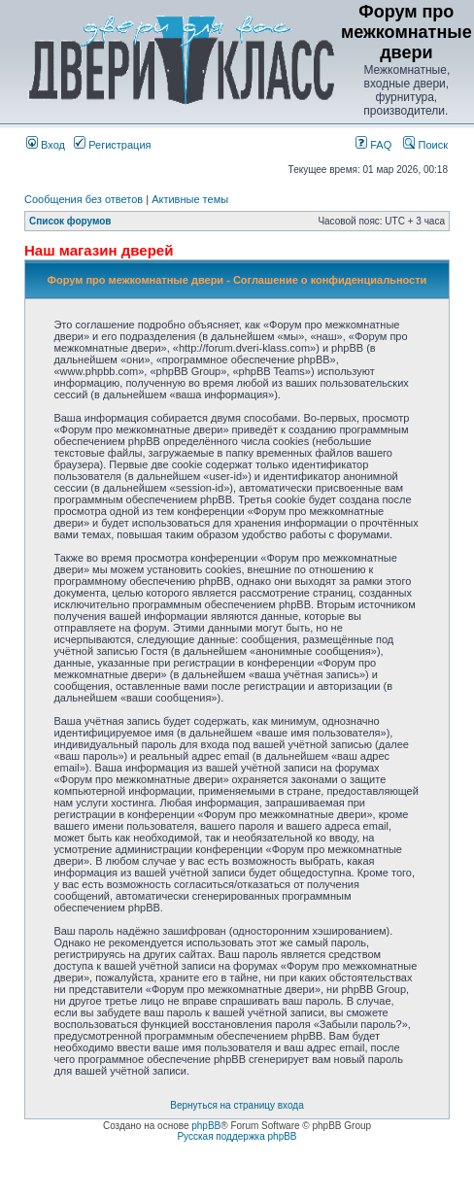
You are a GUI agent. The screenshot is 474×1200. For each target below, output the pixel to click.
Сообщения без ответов (83, 199)
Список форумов (70, 221)
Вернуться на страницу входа (236, 1105)
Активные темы (190, 199)
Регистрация (112, 145)
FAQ (373, 145)
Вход (45, 145)
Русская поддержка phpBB (236, 1136)
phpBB (205, 1125)
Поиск (425, 145)
